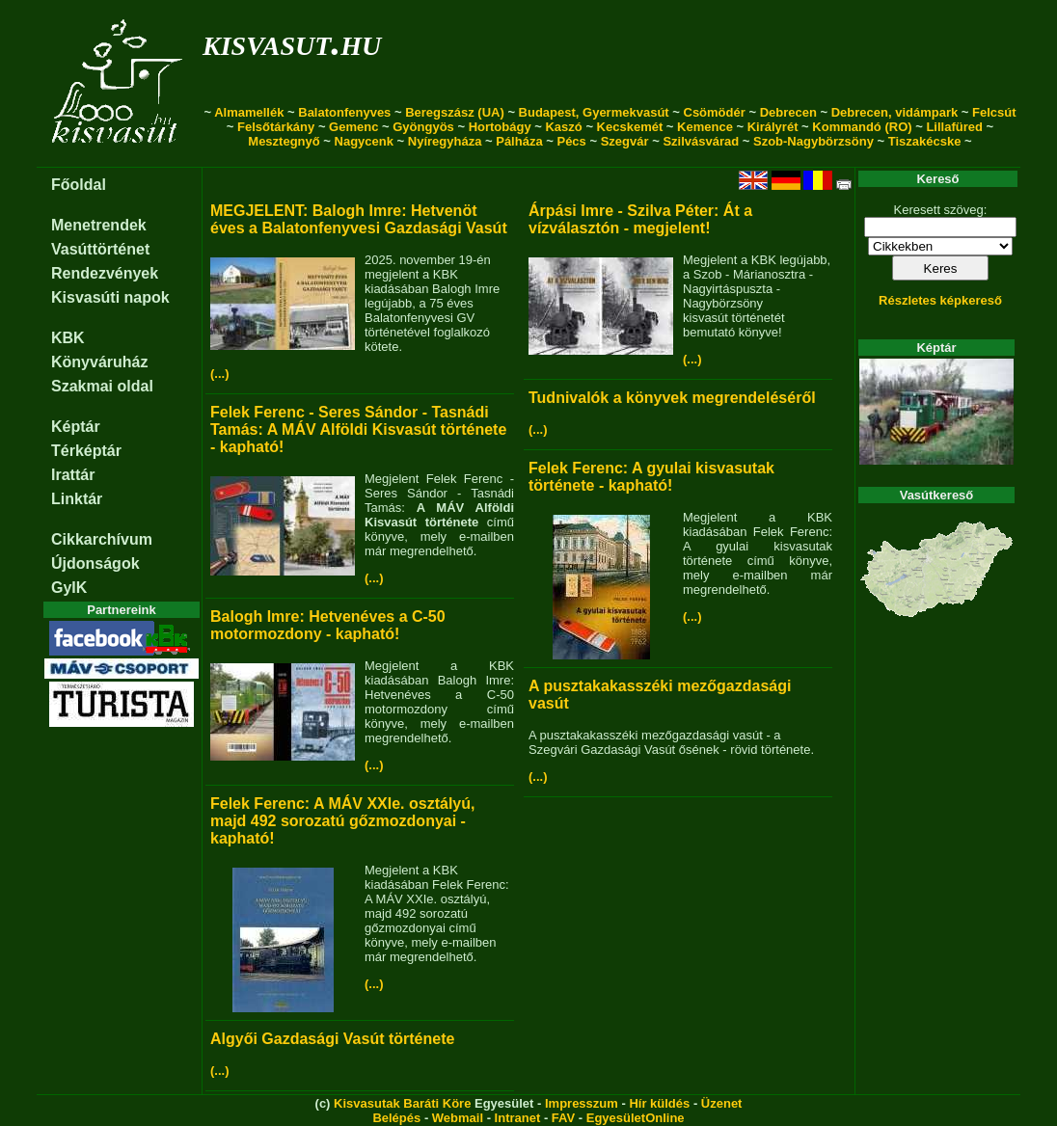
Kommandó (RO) (861, 127)
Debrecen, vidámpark (895, 112)
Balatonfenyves (344, 112)
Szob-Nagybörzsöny (813, 141)
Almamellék (249, 112)
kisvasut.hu (292, 42)
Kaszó (563, 127)
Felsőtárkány (275, 127)
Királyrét (773, 127)
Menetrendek (99, 225)
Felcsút (994, 112)
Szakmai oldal (102, 386)
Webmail (457, 1118)
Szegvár (625, 141)
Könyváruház (99, 362)
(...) (220, 373)
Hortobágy (500, 127)
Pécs (570, 141)
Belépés (396, 1118)
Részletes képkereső (940, 300)
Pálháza (519, 141)
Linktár (76, 499)
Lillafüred (954, 127)
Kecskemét (630, 127)
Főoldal (78, 184)
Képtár (75, 426)
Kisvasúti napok (110, 297)
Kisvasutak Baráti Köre (402, 1103)
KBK (68, 338)
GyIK (69, 587)
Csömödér (714, 112)
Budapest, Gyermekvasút (594, 112)
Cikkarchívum (101, 539)
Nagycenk (364, 141)
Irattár (73, 475)
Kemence (705, 127)
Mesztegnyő (283, 141)
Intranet (518, 1118)
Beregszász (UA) (454, 112)
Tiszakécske (925, 141)
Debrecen (788, 112)
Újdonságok (95, 563)
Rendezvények (104, 273)
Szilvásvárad (701, 141)
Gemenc (353, 127)
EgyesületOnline (635, 1118)
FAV (563, 1118)
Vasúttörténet (100, 249)
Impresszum (581, 1103)
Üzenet (722, 1103)
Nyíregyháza (445, 141)
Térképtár (86, 450)
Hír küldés (659, 1103)
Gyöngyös (423, 127)
